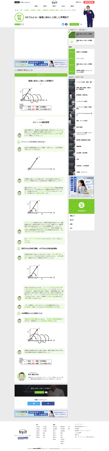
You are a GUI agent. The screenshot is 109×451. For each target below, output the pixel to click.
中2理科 (45, 428)
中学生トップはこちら (25, 2)
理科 (54, 6)
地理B (61, 443)
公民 (44, 437)
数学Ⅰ (54, 431)
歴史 (44, 435)
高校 (54, 424)
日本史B (62, 439)
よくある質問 (78, 432)
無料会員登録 (89, 2)
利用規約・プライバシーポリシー (82, 430)
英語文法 (55, 426)
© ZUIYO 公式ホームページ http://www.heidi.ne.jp (44, 448)
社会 (63, 6)
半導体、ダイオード (81, 172)
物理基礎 (62, 426)
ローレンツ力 (80, 58)
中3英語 (38, 431)
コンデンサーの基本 (81, 101)
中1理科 (45, 426)
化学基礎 (62, 428)
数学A (54, 437)
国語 (72, 6)
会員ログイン (79, 2)
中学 (37, 424)
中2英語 (38, 428)
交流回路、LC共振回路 (82, 165)
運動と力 (72, 215)
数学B (54, 439)
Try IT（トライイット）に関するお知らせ (84, 437)
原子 (71, 228)
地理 (44, 433)
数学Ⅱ (54, 433)
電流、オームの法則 (81, 120)
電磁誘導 (78, 146)
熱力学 (72, 220)
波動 (71, 224)
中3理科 (45, 431)
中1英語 (38, 426)
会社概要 (77, 428)
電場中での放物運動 (81, 52)
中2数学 (38, 435)
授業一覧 (77, 434)
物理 (61, 433)
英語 (36, 6)
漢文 (69, 428)
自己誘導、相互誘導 (81, 153)
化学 (61, 435)
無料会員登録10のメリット (81, 426)
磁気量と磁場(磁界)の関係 (83, 140)
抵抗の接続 (79, 127)
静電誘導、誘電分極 (81, 95)
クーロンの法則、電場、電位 (84, 82)
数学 (45, 6)
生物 (61, 437)
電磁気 (70, 47)
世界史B (62, 441)
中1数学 (38, 433)
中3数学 (38, 437)
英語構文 (55, 428)
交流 (77, 159)
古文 (69, 426)
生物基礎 (62, 431)
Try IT (54, 2)
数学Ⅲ (54, 435)
